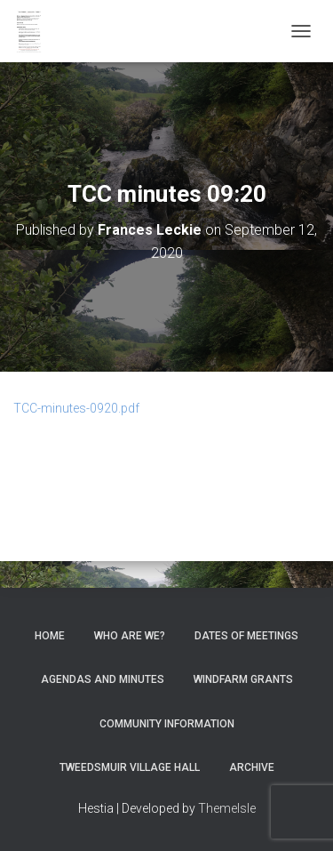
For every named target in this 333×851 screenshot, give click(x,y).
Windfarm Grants (243, 679)
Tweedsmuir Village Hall (129, 767)
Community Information (166, 724)
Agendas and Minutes (102, 679)
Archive (251, 767)
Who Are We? (129, 636)
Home (50, 636)
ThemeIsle (227, 808)
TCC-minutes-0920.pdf (76, 408)
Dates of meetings (246, 636)
